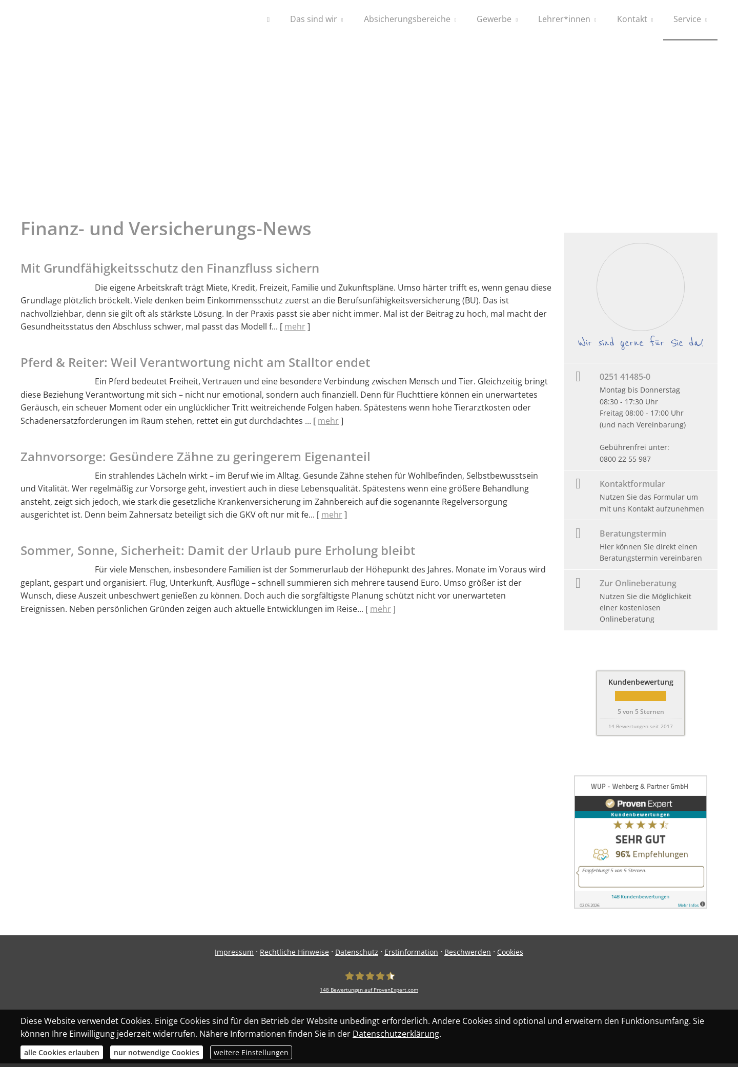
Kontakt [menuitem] (632, 19)
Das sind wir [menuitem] (313, 19)
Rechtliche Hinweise (294, 955)
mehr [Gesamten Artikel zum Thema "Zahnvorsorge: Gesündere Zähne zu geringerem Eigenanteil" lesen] (331, 518)
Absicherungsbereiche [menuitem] (407, 19)
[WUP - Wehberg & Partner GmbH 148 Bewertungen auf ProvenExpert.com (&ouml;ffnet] (369, 986)
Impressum (234, 955)
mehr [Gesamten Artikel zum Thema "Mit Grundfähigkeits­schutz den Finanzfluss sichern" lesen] (294, 330)
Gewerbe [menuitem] (494, 19)
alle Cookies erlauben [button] (61, 1052)
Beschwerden (467, 955)
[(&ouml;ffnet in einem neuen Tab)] (640, 909)
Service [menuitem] (687, 19)
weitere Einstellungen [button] (251, 1052)
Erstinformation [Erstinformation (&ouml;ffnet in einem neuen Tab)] (411, 955)
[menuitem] (268, 20)
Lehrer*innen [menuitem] (564, 19)
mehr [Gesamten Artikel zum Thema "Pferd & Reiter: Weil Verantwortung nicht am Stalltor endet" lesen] (328, 424)
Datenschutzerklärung (396, 1033)
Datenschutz (356, 955)
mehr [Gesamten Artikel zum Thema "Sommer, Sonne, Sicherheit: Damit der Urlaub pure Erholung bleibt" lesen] (380, 612)
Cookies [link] (510, 955)
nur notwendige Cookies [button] (156, 1052)
